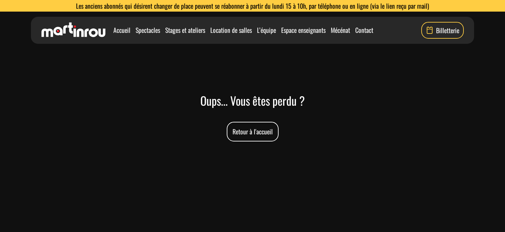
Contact (364, 30)
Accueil (121, 30)
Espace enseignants (303, 30)
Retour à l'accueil (253, 131)
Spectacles (148, 30)
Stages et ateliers (185, 30)
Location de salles (231, 30)
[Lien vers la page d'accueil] (73, 30)
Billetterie (442, 30)
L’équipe (266, 30)
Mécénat (340, 30)
